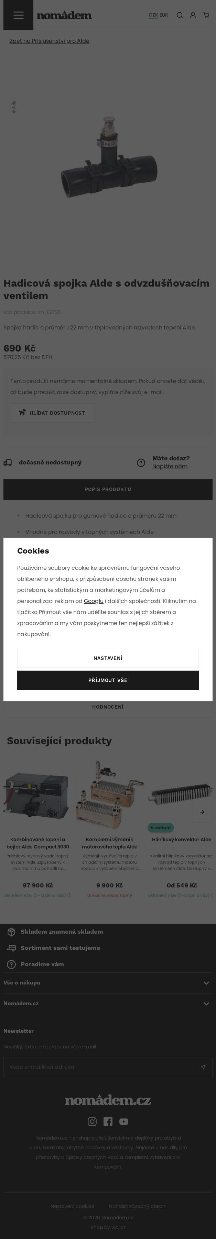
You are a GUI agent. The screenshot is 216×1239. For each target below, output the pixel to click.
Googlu (94, 601)
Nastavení (108, 658)
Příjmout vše (108, 680)
